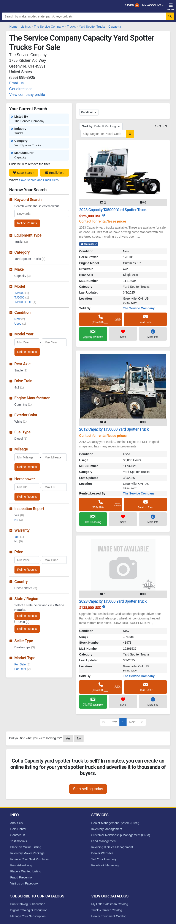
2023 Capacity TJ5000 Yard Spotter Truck (113, 209)
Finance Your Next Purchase (29, 859)
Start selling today (88, 789)
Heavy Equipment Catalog (109, 916)
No (18, 519)
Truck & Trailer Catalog (106, 910)
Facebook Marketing (105, 865)
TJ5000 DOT (25, 302)
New (19, 319)
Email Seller (145, 319)
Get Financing (93, 519)
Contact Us (17, 835)
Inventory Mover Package (27, 853)
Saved (132, 5)
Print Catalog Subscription (27, 904)
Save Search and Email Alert (38, 180)
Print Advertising (21, 865)
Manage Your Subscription (28, 916)
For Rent (22, 669)
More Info (153, 333)
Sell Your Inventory (104, 859)
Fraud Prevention (21, 877)
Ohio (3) (24, 622)
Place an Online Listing (25, 847)
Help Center (18, 829)
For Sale (22, 664)
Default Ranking (101, 126)
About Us (16, 823)
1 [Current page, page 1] (123, 722)
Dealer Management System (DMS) (115, 823)
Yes (19, 537)
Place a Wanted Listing (25, 871)
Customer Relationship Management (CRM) (120, 835)
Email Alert (54, 172)
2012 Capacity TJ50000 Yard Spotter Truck (114, 429)
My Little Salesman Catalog (109, 904)
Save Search (23, 172)
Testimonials (18, 841)
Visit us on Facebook (24, 883)
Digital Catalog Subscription (29, 910)
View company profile (27, 94)
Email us (16, 83)
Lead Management (104, 841)
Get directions (21, 89)
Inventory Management (106, 829)
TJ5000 (21, 293)
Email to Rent (145, 504)
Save (123, 333)
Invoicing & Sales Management (112, 847)
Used (20, 323)
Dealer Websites (102, 853)
